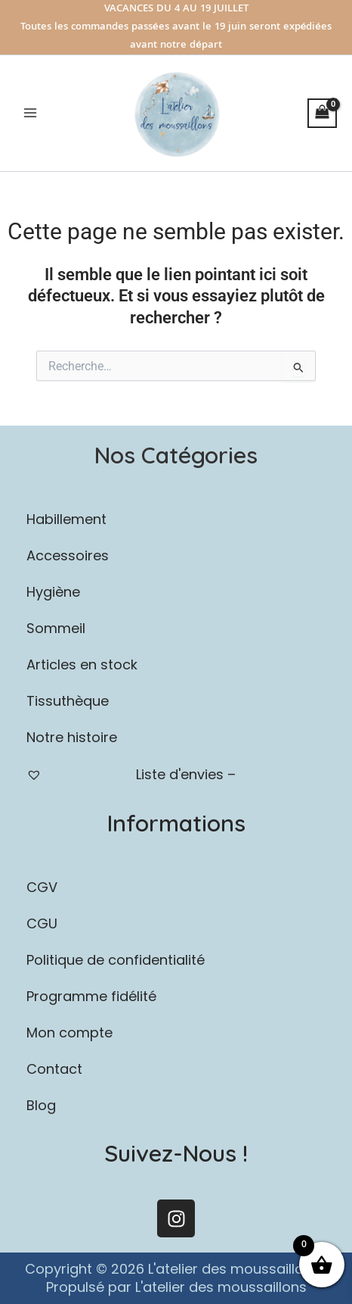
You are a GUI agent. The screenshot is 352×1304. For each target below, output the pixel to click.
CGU (41, 923)
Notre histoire (71, 737)
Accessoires (176, 555)
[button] (176, 519)
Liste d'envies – (131, 774)
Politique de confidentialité (115, 959)
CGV (41, 887)
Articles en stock (81, 664)
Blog (41, 1105)
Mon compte (69, 1032)
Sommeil (176, 628)
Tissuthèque (67, 700)
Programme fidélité (91, 996)
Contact (54, 1068)
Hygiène (176, 591)
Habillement (176, 519)
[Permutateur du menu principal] (30, 113)
